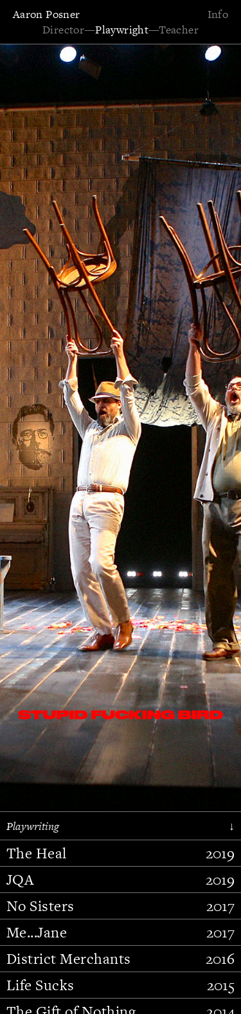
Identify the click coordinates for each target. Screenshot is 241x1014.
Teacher (179, 29)
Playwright (121, 29)
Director (63, 29)
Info (218, 14)
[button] (48, 488)
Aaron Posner (46, 14)
